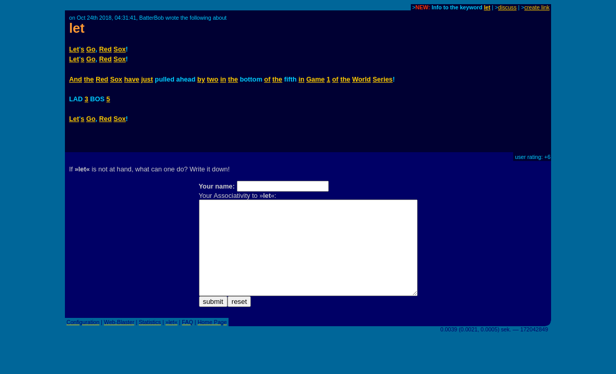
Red (105, 49)
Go (91, 49)
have (131, 79)
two (212, 79)
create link (537, 7)
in (223, 79)
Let (74, 49)
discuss (507, 7)
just (147, 79)
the (88, 79)
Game (315, 79)
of (267, 79)
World (361, 79)
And (75, 79)
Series (383, 79)
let (487, 7)
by (201, 79)
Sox (120, 49)
